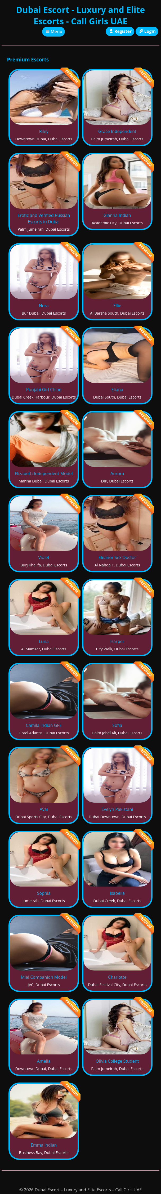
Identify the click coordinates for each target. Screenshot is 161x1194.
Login (147, 31)
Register (120, 31)
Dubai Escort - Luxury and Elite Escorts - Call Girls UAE (80, 15)
